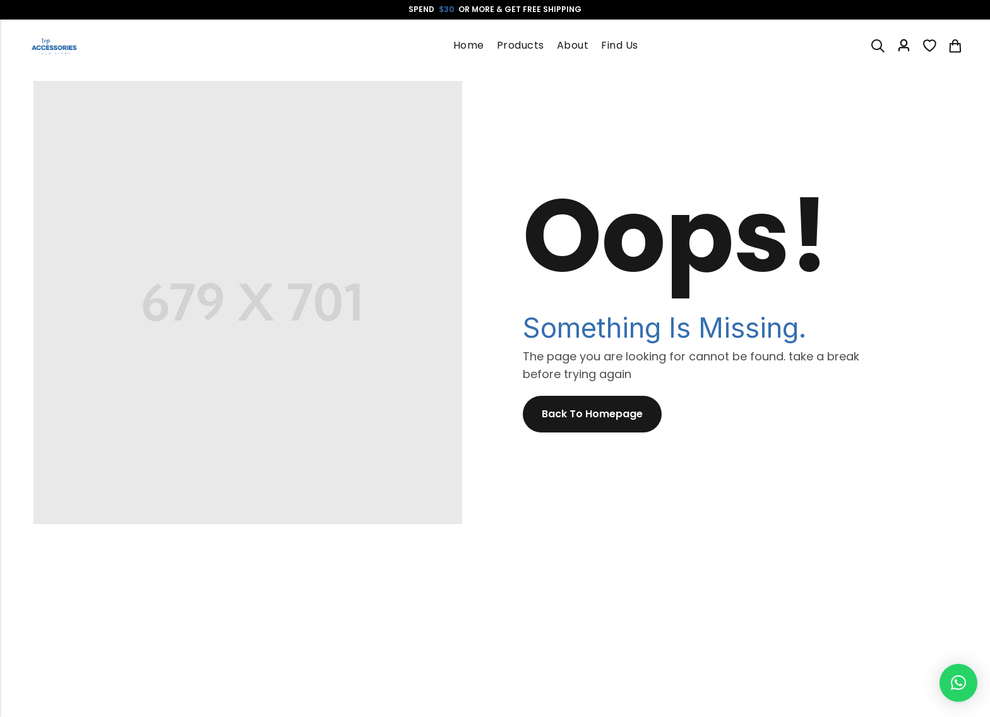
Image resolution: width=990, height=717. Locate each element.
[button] (958, 683)
